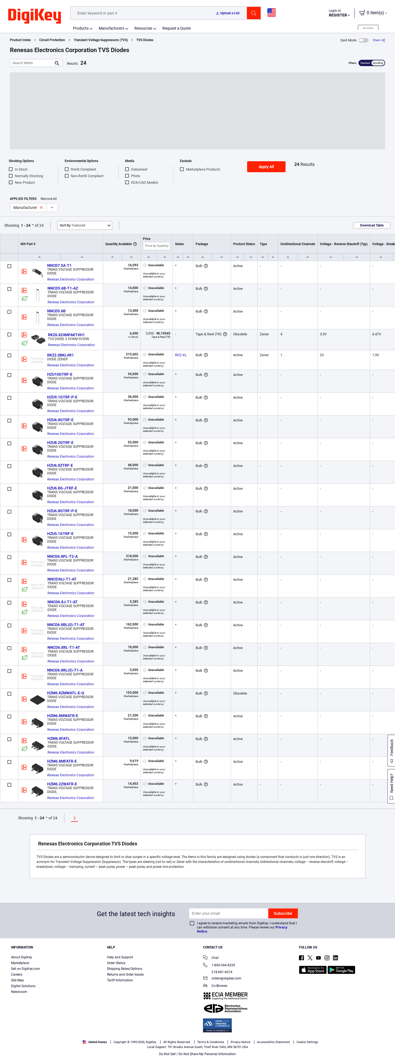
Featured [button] (72, 225)
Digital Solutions (23, 986)
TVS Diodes (144, 40)
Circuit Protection (52, 40)
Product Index (20, 40)
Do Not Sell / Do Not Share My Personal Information (197, 1054)
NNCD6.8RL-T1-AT (63, 647)
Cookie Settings (307, 1042)
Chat (211, 958)
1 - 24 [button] (25, 225)
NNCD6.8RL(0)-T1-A (65, 670)
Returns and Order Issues (125, 974)
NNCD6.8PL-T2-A (62, 556)
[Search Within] (31, 63)
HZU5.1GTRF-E (60, 533)
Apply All (266, 167)
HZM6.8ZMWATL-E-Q (65, 693)
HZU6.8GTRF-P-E (62, 511)
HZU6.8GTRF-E (60, 420)
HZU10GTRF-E (59, 374)
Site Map (17, 980)
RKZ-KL (181, 355)
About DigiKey (21, 957)
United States (95, 1042)
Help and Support (120, 957)
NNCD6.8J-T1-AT (62, 602)
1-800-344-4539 (219, 965)
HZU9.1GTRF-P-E (62, 397)
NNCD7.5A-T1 (59, 265)
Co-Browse (215, 986)
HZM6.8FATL (58, 738)
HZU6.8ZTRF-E (60, 465)
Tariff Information (120, 980)
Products (81, 28)
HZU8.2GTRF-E (60, 442)
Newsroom (19, 992)
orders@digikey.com (222, 978)
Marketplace (20, 963)
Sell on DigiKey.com (25, 969)
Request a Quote (176, 28)
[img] (34, 16)
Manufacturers (111, 28)
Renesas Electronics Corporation (70, 279)
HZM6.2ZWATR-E (62, 784)
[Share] (379, 40)
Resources (143, 28)
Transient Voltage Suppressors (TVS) (101, 40)
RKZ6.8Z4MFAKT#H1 (66, 335)
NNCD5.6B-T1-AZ (62, 288)
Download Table (371, 225)
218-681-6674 (217, 972)
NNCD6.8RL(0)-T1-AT (66, 624)
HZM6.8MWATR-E (62, 715)
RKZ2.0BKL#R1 (60, 355)
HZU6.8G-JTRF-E (62, 488)
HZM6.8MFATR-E (62, 761)
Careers (16, 974)
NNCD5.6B (56, 311)
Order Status (116, 963)
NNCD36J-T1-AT (62, 579)
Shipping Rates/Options (124, 969)
